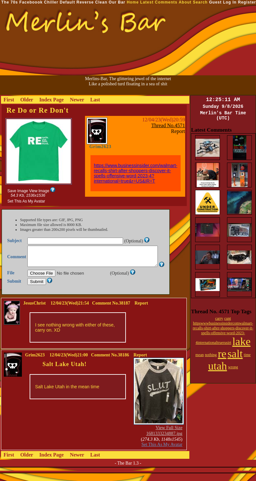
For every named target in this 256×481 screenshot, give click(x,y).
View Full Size (169, 435)
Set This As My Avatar (26, 201)
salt (234, 354)
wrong (233, 367)
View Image (39, 191)
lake (241, 341)
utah (217, 366)
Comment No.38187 (111, 310)
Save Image (17, 191)
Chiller (51, 2)
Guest (215, 2)
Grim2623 (100, 146)
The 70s (9, 2)
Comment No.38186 (110, 362)
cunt (227, 318)
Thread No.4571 (168, 125)
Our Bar (117, 2)
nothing (211, 355)
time (247, 355)
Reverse (85, 2)
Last (95, 99)
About (185, 2)
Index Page (51, 99)
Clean (101, 2)
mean (199, 355)
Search (200, 2)
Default (67, 2)
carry (219, 318)
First (9, 99)
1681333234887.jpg (164, 441)
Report (178, 131)
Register (247, 2)
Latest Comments (158, 2)
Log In (230, 2)
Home (133, 2)
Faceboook (31, 2)
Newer (77, 99)
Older (26, 99)
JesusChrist (34, 310)
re (222, 354)
